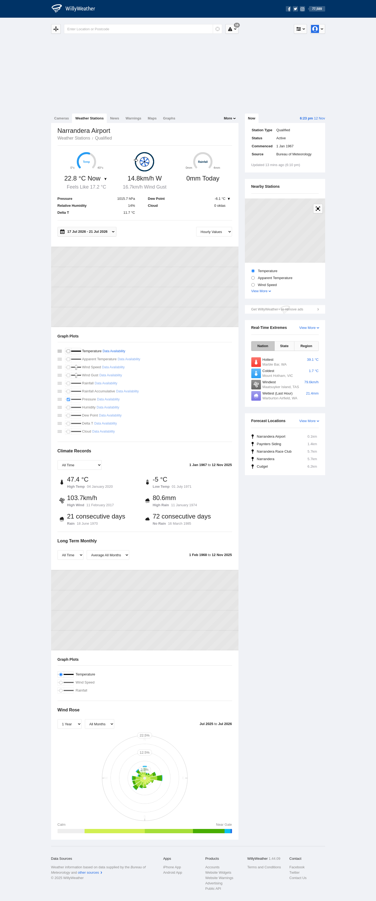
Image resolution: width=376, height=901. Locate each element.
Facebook (297, 867)
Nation (262, 346)
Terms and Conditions (264, 867)
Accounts (212, 867)
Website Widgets (218, 872)
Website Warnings (219, 878)
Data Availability (113, 351)
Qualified (103, 138)
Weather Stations (89, 118)
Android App (172, 872)
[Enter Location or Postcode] (143, 29)
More (228, 118)
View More (259, 291)
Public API (213, 889)
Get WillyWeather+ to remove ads (277, 309)
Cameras (61, 118)
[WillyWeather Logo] (76, 8)
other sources (88, 872)
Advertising (213, 883)
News (114, 118)
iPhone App (172, 867)
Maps (152, 118)
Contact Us (297, 878)
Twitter (294, 872)
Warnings (133, 118)
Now (251, 118)
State (284, 346)
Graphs (169, 118)
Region (306, 346)
